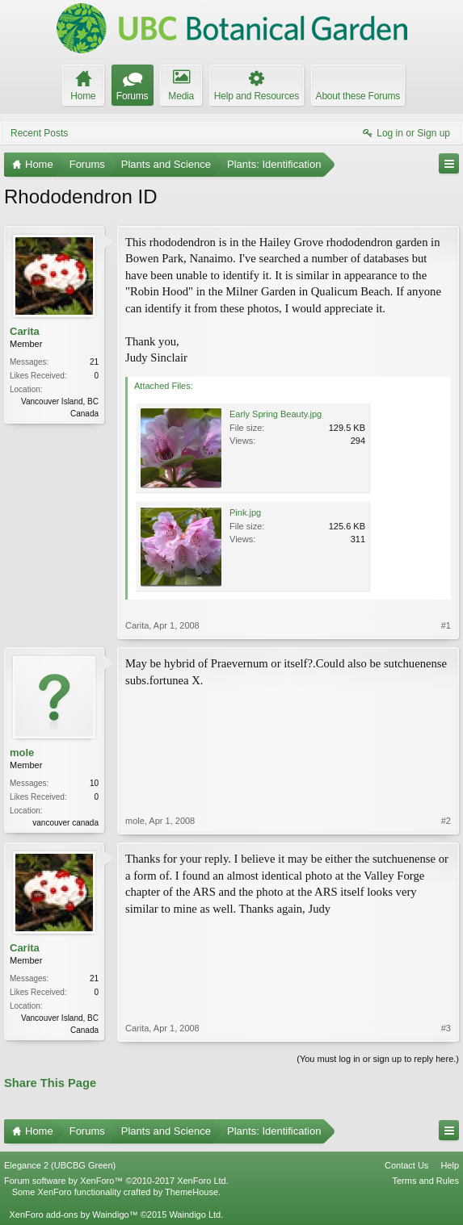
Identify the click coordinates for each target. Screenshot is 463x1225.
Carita (25, 331)
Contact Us (406, 1165)
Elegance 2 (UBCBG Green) (60, 1165)
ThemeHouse (191, 1192)
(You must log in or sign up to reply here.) (378, 1059)
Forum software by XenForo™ (116, 1180)
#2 (446, 821)
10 (94, 783)
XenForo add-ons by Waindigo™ (73, 1214)
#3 (446, 1028)
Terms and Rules (425, 1180)
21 (94, 361)
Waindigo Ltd (195, 1214)
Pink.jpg (245, 512)
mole (22, 752)
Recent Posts (39, 133)
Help (449, 1165)
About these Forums (358, 96)
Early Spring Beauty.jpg (275, 414)
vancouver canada (65, 822)
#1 (446, 625)
